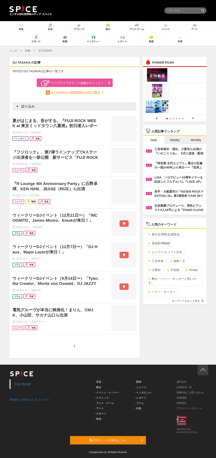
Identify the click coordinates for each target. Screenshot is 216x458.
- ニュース (140, 387)
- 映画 (98, 418)
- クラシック (102, 397)
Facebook (23, 384)
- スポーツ (100, 413)
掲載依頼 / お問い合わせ (190, 392)
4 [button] (176, 118)
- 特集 (138, 408)
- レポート (140, 397)
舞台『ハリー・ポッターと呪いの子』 (172, 281)
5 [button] (179, 118)
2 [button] (170, 118)
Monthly (196, 140)
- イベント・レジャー (107, 392)
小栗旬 (154, 270)
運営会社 (182, 381)
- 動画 (138, 381)
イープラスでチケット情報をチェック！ (72, 83)
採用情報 (182, 397)
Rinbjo (192, 270)
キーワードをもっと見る (187, 300)
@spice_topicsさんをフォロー (29, 399)
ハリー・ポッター (161, 292)
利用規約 (182, 403)
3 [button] (173, 118)
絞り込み (25, 106)
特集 (27, 50)
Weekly (175, 140)
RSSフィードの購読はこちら (116, 440)
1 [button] (167, 118)
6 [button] (183, 118)
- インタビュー (143, 392)
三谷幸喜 (155, 261)
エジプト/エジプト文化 (165, 252)
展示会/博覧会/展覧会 (164, 234)
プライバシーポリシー (189, 408)
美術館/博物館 (159, 243)
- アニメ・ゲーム (104, 403)
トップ (13, 50)
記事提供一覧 (184, 387)
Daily (153, 140)
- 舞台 (98, 387)
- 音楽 (98, 381)
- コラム (139, 403)
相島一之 (177, 261)
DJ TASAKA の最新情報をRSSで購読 (76, 92)
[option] (175, 91)
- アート (99, 408)
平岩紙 (173, 270)
